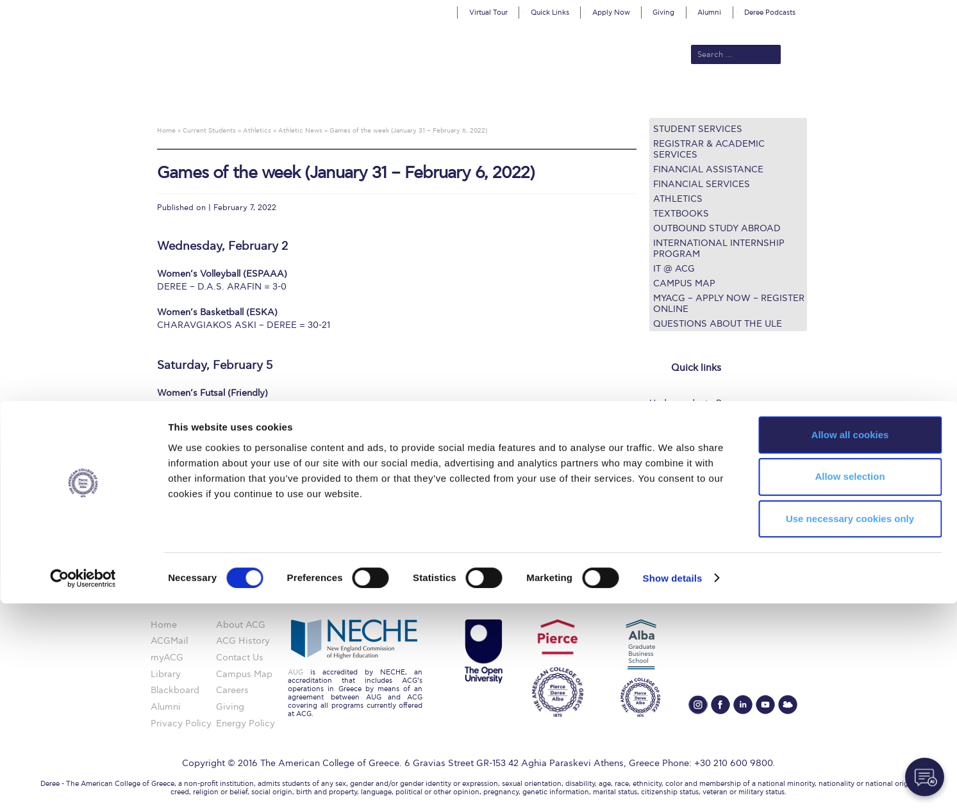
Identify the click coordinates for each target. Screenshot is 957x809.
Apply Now (611, 12)
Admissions (363, 97)
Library (664, 450)
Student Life (675, 496)
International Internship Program (719, 248)
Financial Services (701, 184)
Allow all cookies (850, 640)
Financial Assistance (708, 169)
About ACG (302, 97)
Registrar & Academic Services (709, 149)
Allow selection (850, 682)
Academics (424, 97)
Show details (673, 783)
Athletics (678, 198)
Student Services (697, 129)
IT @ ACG (674, 268)
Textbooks (681, 213)
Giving (663, 12)
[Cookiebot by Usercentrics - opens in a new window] (83, 784)
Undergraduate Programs (703, 403)
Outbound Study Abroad (717, 228)
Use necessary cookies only (850, 724)
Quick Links (550, 12)
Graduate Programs (691, 418)
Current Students (666, 97)
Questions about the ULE (717, 323)
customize (902, 9)
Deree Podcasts (769, 12)
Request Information (692, 512)
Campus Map (684, 283)
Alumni (709, 12)
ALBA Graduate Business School (536, 97)
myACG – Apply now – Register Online (728, 304)
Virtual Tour (488, 12)
